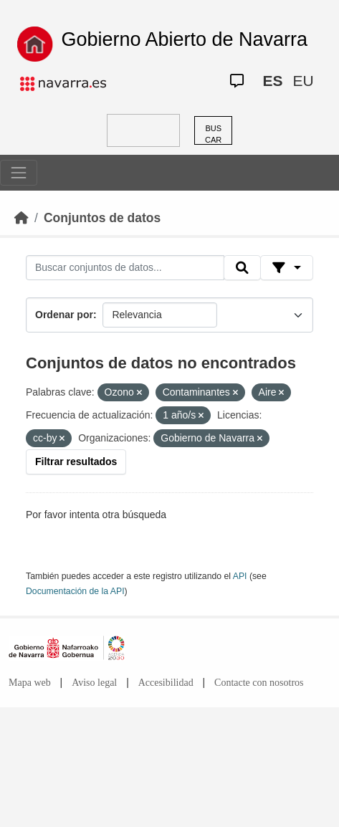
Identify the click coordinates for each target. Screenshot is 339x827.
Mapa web (30, 682)
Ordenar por (64, 314)
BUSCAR (213, 134)
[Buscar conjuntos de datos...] (125, 268)
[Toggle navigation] (18, 173)
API (240, 576)
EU (302, 80)
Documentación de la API (75, 591)
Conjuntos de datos (102, 218)
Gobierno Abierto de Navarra (184, 39)
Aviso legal (94, 682)
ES (272, 80)
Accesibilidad (166, 682)
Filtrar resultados (76, 461)
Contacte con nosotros (258, 682)
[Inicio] (21, 218)
